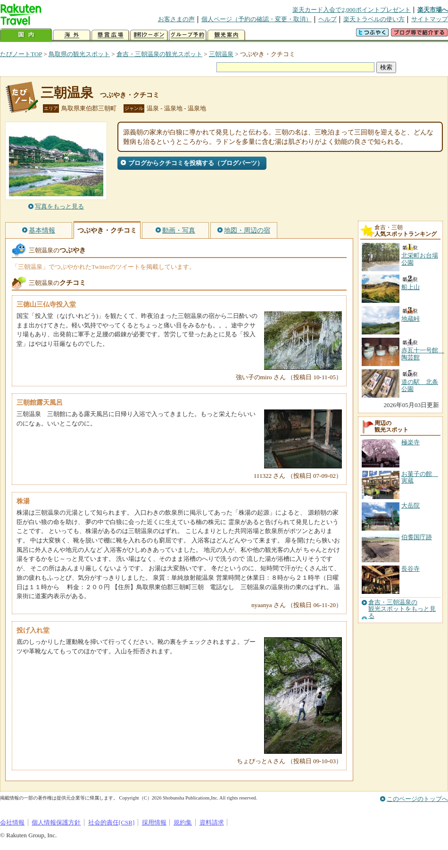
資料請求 (211, 822)
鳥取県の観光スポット (79, 54)
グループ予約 (188, 35)
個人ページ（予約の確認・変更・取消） (256, 19)
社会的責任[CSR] (111, 822)
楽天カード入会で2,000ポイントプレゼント (351, 9)
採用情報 (154, 822)
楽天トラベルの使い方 (374, 19)
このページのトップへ (417, 798)
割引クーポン (149, 35)
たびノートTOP (21, 54)
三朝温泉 (221, 54)
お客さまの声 (176, 19)
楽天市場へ (432, 9)
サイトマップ (429, 19)
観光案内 (226, 35)
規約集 (183, 822)
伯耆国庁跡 (416, 537)
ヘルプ (327, 19)
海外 (72, 35)
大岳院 (410, 505)
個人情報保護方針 (56, 822)
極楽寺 (410, 442)
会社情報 (12, 822)
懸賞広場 (110, 35)
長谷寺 (410, 568)
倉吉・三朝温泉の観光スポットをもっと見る (402, 609)
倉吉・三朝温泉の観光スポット (159, 54)
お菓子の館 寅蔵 (419, 477)
